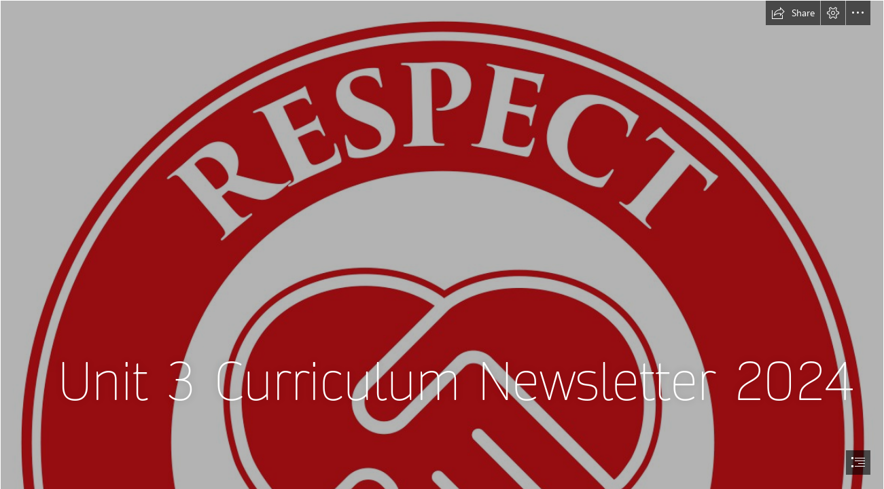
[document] (442, 244)
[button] (793, 13)
